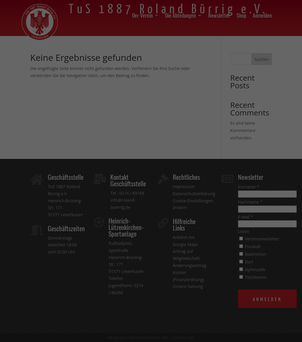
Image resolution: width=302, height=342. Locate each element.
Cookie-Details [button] (123, 248)
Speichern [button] (151, 217)
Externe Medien (184, 179)
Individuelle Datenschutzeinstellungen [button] (151, 235)
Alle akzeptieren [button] (151, 200)
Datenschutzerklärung (136, 160)
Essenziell (107, 179)
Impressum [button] (182, 248)
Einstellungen (99, 166)
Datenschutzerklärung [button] (153, 248)
